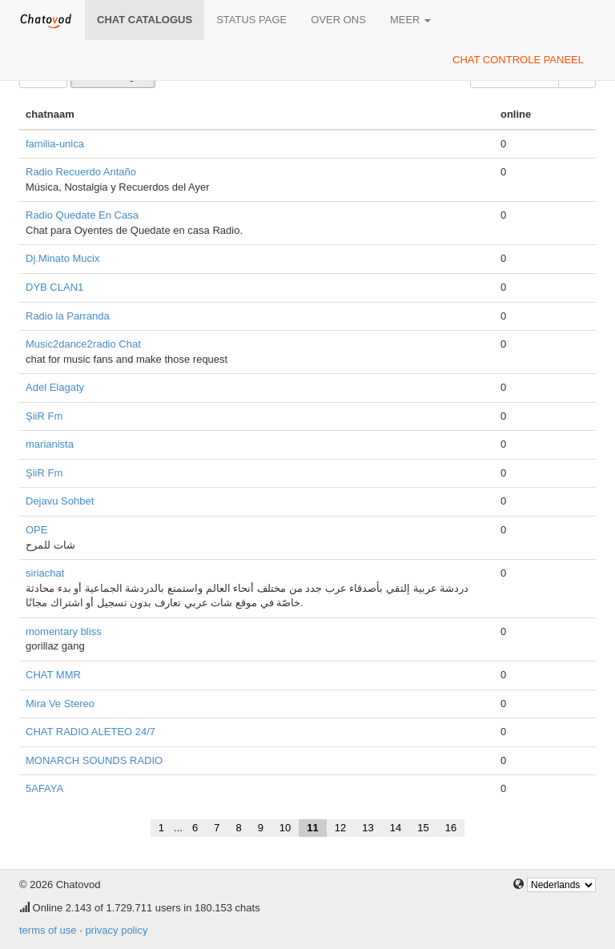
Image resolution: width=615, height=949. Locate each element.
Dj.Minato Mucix (62, 258)
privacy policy (116, 930)
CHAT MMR (53, 675)
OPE (36, 530)
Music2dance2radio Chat (83, 344)
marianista (50, 444)
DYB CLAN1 (54, 287)
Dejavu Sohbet (60, 501)
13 (367, 828)
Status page (251, 20)
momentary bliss (64, 631)
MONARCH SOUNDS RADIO (94, 760)
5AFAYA (44, 788)
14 (395, 828)
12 (340, 828)
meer (410, 20)
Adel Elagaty (55, 387)
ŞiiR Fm (44, 416)
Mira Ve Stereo (60, 704)
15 (422, 828)
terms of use (48, 930)
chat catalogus (144, 20)
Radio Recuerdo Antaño (81, 172)
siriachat (45, 573)
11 (312, 828)
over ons (338, 20)
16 (450, 828)
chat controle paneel (518, 60)
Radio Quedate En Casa (82, 215)
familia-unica (55, 144)
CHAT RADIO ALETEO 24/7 (90, 732)
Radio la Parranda (68, 316)
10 (285, 828)
